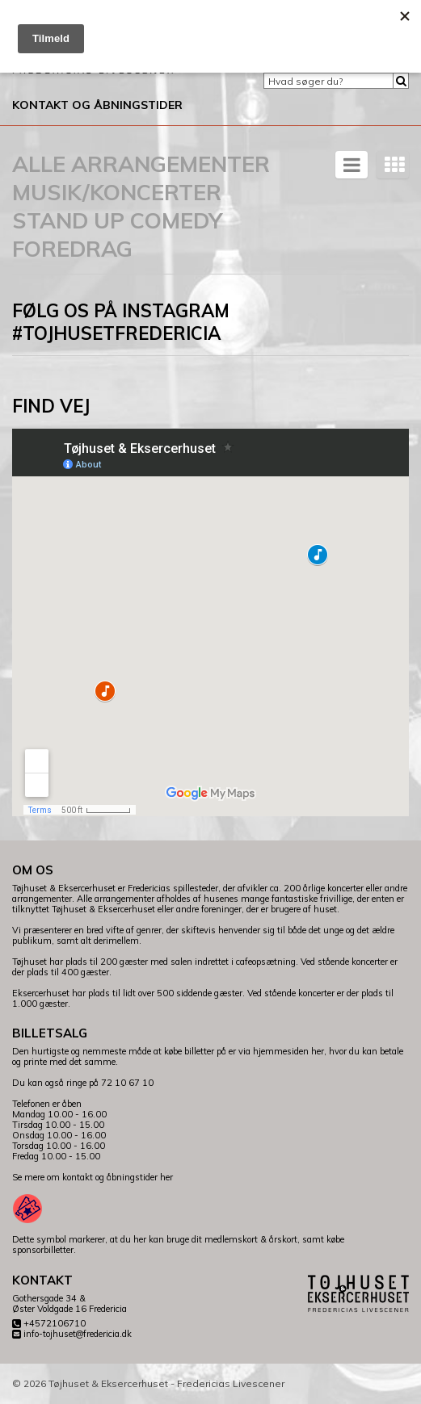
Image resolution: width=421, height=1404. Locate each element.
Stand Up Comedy (117, 220)
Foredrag (72, 248)
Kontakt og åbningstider (97, 105)
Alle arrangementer (141, 164)
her (166, 1177)
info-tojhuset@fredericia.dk (77, 1333)
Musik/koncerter (116, 192)
